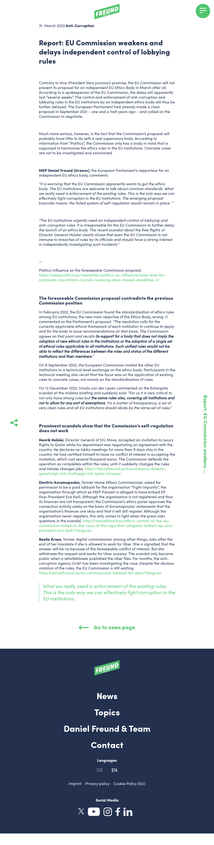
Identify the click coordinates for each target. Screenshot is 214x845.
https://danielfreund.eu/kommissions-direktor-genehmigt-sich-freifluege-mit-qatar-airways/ (102, 471)
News (107, 695)
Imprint (75, 783)
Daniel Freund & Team (107, 728)
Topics (107, 712)
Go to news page (107, 627)
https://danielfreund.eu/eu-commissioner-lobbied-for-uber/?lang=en (100, 572)
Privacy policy (97, 783)
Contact (107, 744)
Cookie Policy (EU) (129, 783)
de (100, 770)
